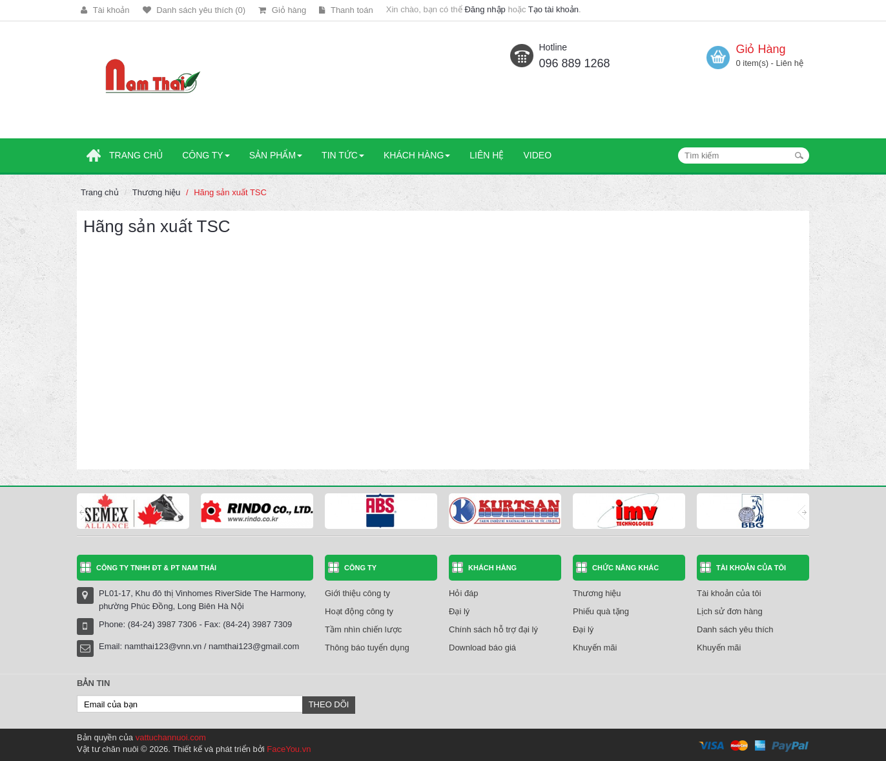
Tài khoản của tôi (729, 593)
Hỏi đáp (464, 593)
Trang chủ (100, 192)
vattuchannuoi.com (171, 737)
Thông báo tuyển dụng (367, 647)
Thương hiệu (156, 192)
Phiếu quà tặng (601, 611)
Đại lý (459, 611)
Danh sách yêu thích (735, 629)
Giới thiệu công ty (357, 593)
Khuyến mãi (595, 647)
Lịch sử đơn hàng (730, 611)
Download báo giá (482, 647)
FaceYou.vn (289, 749)
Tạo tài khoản (553, 9)
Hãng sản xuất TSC (230, 192)
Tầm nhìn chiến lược (363, 629)
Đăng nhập (484, 9)
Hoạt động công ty (359, 611)
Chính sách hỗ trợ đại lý (493, 629)
